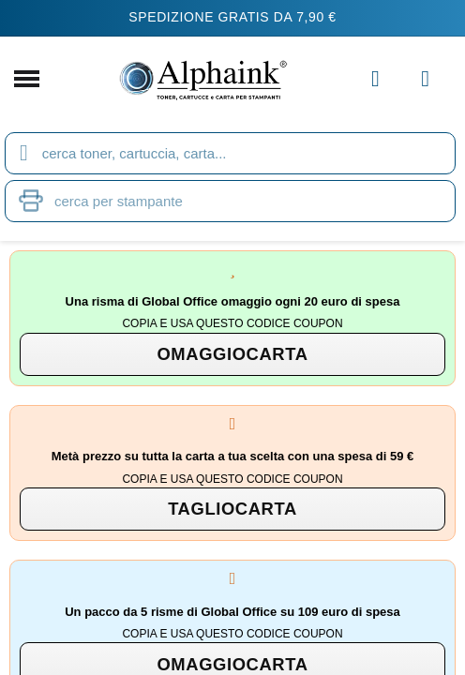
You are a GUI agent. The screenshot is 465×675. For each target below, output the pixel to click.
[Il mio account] (375, 79)
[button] (232, 354)
